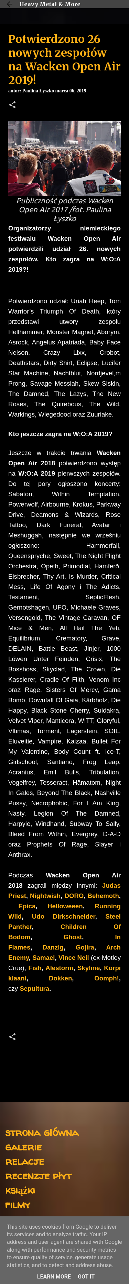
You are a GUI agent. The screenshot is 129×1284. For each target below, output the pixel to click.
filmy (17, 1204)
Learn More (54, 1276)
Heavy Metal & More (49, 4)
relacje (24, 1161)
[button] (12, 105)
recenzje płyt (38, 1175)
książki (20, 1190)
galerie (23, 1146)
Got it (86, 1276)
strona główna (41, 1132)
